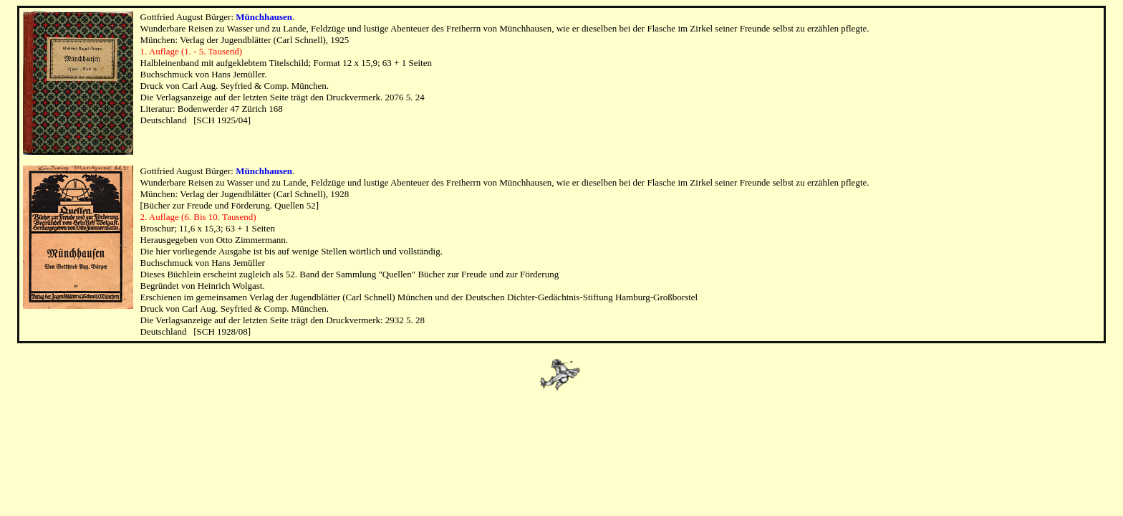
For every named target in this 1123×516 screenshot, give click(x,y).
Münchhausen (264, 16)
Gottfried (158, 16)
